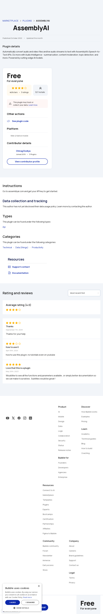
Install (42, 607)
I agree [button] (12, 602)
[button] (22, 608)
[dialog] (22, 597)
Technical (7, 247)
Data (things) (21, 247)
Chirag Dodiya (23, 151)
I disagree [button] (30, 602)
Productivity (37, 247)
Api (4, 227)
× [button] (39, 586)
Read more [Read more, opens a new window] (27, 597)
